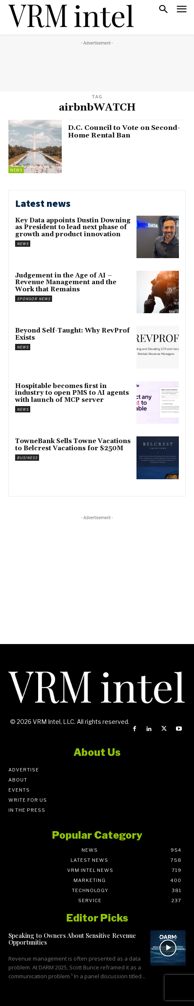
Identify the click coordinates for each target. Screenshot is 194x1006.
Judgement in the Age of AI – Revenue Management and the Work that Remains (65, 282)
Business (27, 457)
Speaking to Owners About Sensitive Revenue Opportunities (72, 939)
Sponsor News (33, 298)
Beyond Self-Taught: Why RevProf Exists (72, 334)
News (16, 170)
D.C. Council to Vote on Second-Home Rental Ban (124, 132)
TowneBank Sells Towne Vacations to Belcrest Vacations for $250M (73, 444)
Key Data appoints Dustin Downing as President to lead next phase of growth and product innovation (73, 227)
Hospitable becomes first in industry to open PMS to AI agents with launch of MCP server (72, 393)
